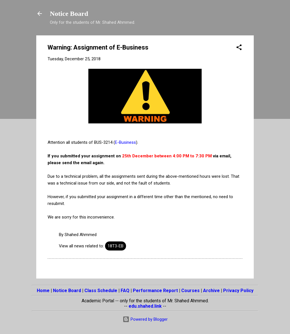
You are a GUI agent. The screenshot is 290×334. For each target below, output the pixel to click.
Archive (211, 290)
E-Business (125, 142)
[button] (239, 48)
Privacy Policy (238, 290)
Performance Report (155, 290)
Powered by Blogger (145, 319)
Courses (190, 290)
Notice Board (69, 13)
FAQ (125, 290)
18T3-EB (115, 246)
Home (43, 290)
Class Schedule (100, 290)
